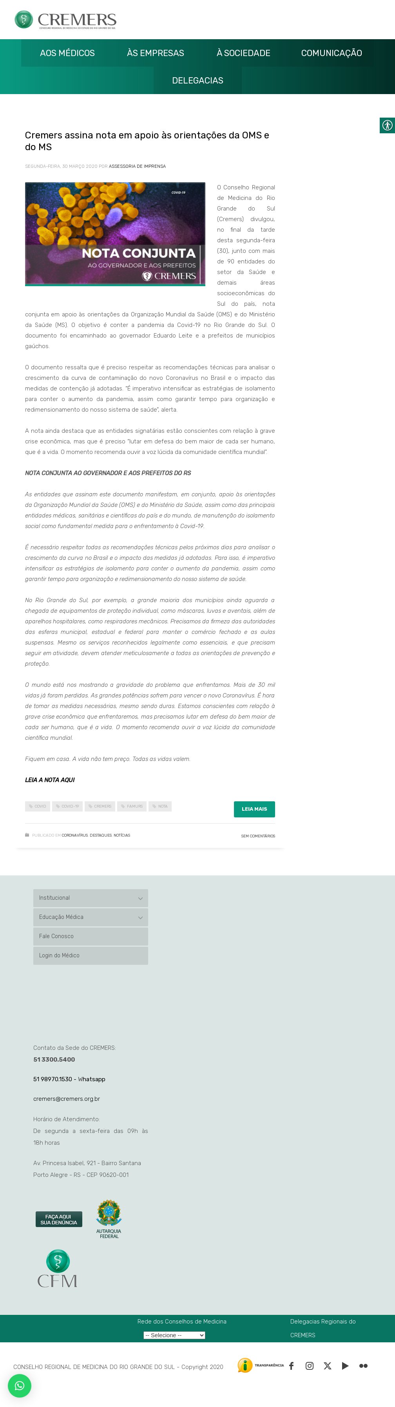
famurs (135, 806)
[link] (59, 1219)
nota (163, 806)
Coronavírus (75, 835)
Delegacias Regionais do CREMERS (323, 1328)
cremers (102, 806)
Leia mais (254, 809)
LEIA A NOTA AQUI (49, 780)
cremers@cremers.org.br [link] (66, 1098)
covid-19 (70, 806)
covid (40, 806)
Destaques (101, 835)
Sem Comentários (258, 836)
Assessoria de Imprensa (137, 166)
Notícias (122, 835)
